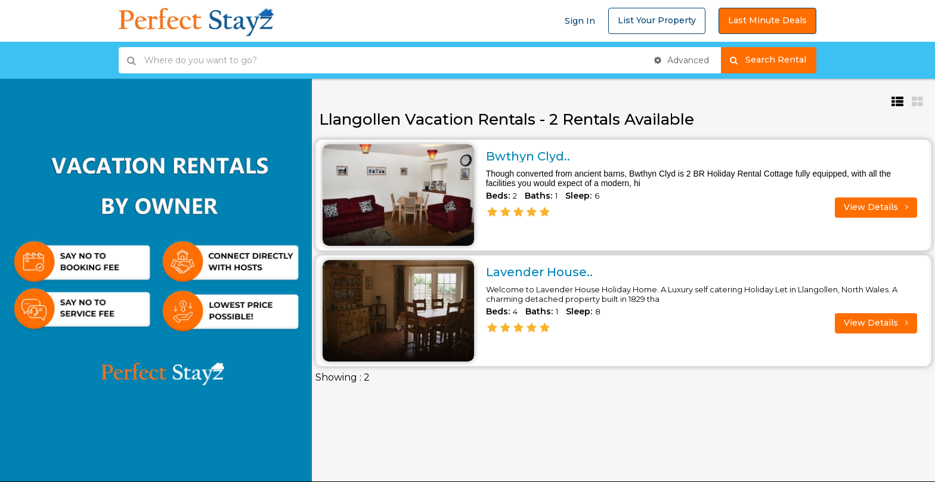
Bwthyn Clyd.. (528, 156)
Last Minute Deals (767, 20)
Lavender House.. (539, 272)
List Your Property (657, 20)
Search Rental (773, 60)
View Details (876, 207)
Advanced (681, 60)
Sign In (580, 21)
